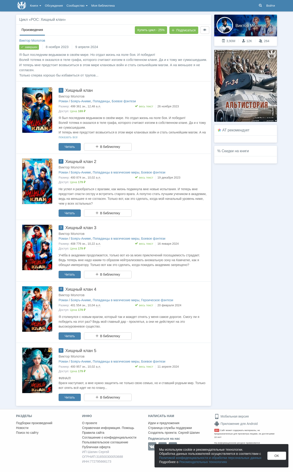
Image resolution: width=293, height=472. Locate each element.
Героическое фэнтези (157, 300)
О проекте (89, 423)
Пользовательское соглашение (105, 442)
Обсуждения (54, 5)
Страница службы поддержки (170, 428)
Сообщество (77, 5)
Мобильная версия (231, 416)
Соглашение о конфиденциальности (109, 437)
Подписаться (183, 30)
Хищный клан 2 (80, 161)
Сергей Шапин (189, 432)
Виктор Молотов (32, 40)
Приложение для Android (236, 423)
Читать (70, 147)
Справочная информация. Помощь (108, 428)
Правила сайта (93, 432)
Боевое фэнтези (124, 101)
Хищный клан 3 (80, 227)
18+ (217, 430)
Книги (35, 5)
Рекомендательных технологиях (203, 462)
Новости (22, 428)
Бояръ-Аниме (81, 101)
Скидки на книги (235, 151)
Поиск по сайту (27, 432)
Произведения (32, 30)
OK (276, 456)
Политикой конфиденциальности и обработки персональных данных (210, 458)
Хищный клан (79, 90)
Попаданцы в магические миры (116, 172)
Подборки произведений (34, 423)
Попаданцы (101, 101)
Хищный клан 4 (80, 289)
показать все (68, 137)
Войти (270, 5)
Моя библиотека (103, 5)
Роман (63, 101)
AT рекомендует (236, 130)
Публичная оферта (96, 447)
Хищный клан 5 (80, 350)
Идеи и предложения (163, 423)
